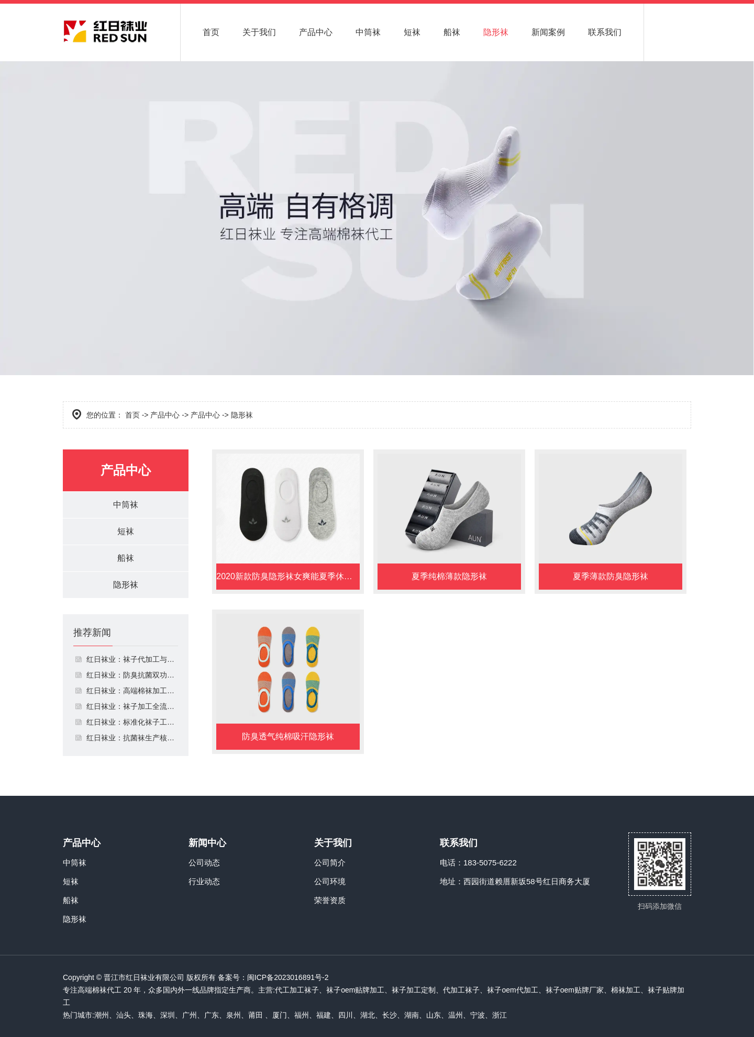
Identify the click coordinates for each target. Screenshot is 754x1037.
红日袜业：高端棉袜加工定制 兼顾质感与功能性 (132, 690)
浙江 (499, 1015)
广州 (189, 1015)
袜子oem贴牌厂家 (575, 990)
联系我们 (605, 32)
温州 (455, 1015)
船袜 (451, 32)
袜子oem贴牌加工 (355, 990)
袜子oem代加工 (512, 990)
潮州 (101, 1015)
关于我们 (259, 32)
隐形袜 (495, 32)
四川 (345, 1015)
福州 (301, 1015)
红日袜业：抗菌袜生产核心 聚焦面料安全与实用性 (132, 738)
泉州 (233, 1015)
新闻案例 (548, 32)
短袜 (412, 32)
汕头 (123, 1015)
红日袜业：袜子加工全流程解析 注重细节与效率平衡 (132, 706)
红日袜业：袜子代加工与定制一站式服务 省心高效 (132, 659)
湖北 (367, 1015)
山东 (433, 1015)
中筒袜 (368, 32)
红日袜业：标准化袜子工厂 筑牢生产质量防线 (132, 722)
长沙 (389, 1015)
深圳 (167, 1015)
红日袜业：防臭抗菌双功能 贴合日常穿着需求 (132, 675)
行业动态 (204, 881)
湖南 (411, 1015)
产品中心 (315, 32)
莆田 (255, 1015)
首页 (211, 32)
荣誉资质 (330, 900)
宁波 (477, 1015)
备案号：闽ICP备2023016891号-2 (273, 977)
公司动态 (204, 862)
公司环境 (330, 881)
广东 (211, 1015)
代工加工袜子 (297, 990)
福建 (323, 1015)
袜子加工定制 (414, 990)
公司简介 (330, 862)
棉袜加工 (625, 990)
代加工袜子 (461, 990)
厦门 (279, 1015)
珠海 (145, 1015)
